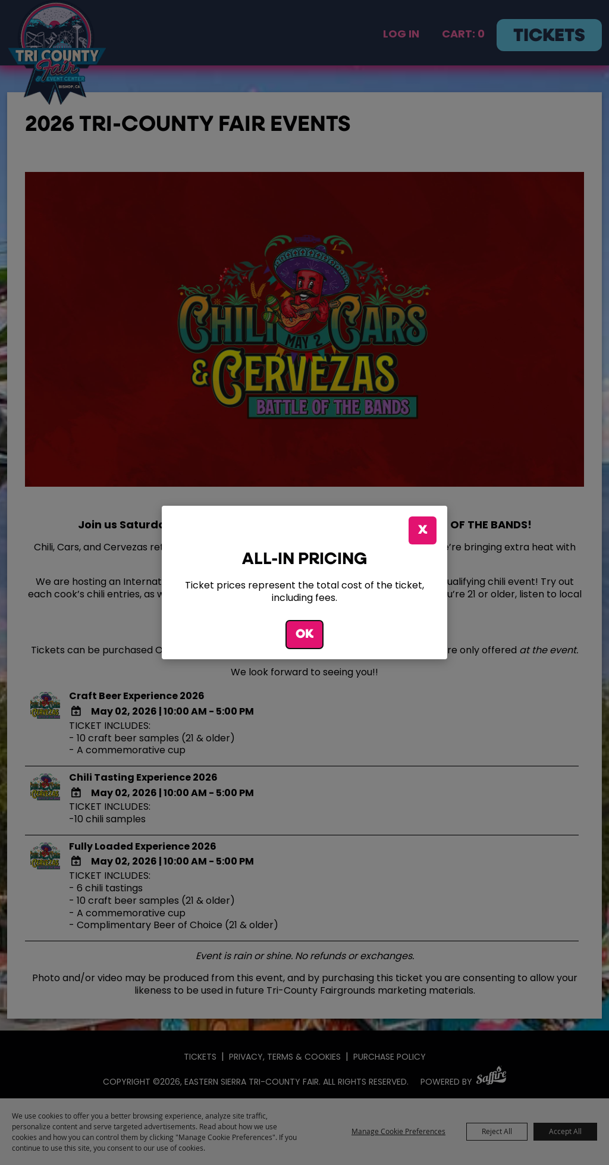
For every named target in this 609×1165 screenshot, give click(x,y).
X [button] (422, 530)
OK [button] (304, 634)
